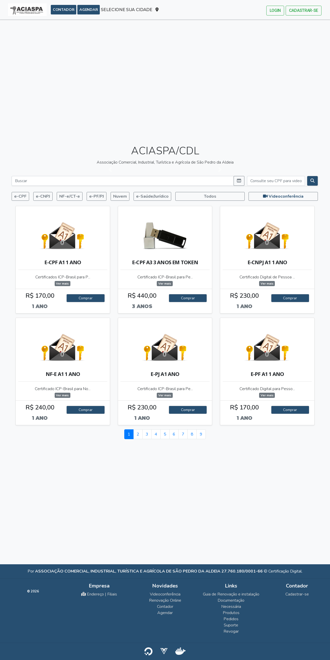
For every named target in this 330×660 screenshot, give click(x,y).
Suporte (231, 625)
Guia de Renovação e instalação (231, 594)
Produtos (231, 613)
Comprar (88, 298)
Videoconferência (165, 594)
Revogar (231, 631)
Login (275, 10)
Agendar (88, 9)
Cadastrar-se (303, 10)
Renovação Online (165, 600)
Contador (63, 9)
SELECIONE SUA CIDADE (129, 9)
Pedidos (231, 619)
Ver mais (64, 283)
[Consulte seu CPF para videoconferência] (276, 181)
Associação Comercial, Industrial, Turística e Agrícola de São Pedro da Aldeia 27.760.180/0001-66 (149, 571)
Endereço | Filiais (99, 594)
